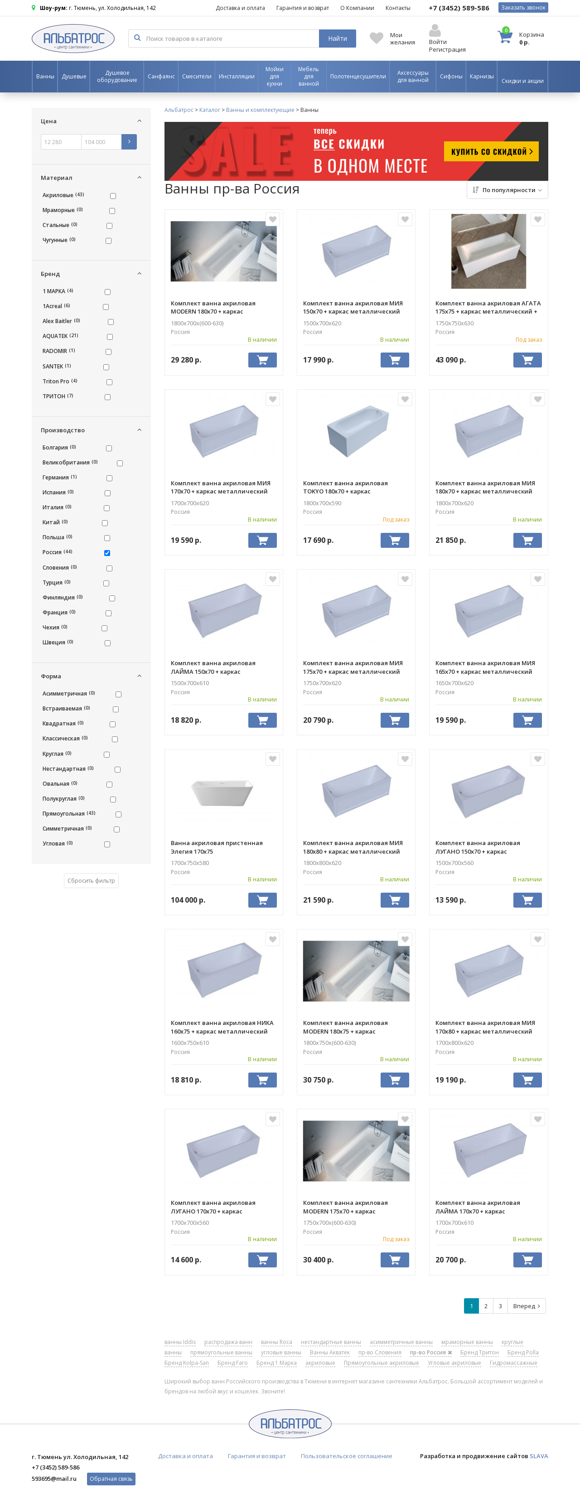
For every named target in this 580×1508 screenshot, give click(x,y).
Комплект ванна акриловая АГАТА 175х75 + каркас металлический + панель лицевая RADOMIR (488, 307)
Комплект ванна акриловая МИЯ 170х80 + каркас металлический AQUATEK (485, 1027)
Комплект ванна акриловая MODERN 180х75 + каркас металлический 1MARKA (345, 1027)
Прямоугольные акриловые (381, 1363)
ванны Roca (276, 1342)
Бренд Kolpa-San (186, 1363)
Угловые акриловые (454, 1363)
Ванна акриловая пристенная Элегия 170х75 (217, 847)
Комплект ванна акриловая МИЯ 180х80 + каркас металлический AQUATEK (353, 847)
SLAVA (539, 1456)
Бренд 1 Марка (276, 1363)
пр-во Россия (431, 1352)
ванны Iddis (180, 1342)
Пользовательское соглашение (346, 1456)
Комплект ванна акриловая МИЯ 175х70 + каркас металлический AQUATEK (353, 667)
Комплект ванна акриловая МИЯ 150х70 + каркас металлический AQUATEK (353, 307)
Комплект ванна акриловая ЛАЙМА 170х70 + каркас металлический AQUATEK (477, 1207)
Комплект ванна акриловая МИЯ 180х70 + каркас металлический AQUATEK (485, 487)
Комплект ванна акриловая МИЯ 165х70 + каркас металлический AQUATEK (485, 667)
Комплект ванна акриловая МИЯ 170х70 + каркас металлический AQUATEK (221, 487)
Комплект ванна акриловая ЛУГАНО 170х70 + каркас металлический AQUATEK (213, 1207)
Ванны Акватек (330, 1352)
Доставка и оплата (240, 8)
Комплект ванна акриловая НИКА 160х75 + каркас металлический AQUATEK (222, 1027)
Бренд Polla (523, 1352)
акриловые (320, 1363)
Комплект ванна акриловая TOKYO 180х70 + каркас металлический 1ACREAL (345, 487)
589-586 (459, 7)
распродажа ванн (228, 1342)
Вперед (526, 1306)
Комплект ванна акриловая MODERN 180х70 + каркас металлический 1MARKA (213, 307)
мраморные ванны (467, 1342)
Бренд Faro (233, 1363)
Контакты (398, 8)
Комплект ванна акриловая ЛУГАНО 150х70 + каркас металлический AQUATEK (477, 847)
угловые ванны (281, 1352)
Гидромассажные (513, 1363)
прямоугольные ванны (221, 1352)
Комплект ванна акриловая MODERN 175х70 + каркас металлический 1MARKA (345, 1207)
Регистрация (447, 49)
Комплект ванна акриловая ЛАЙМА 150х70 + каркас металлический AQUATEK (213, 667)
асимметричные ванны (401, 1342)
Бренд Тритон (479, 1352)
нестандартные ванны (331, 1342)
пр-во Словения (379, 1352)
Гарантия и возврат (302, 8)
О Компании (357, 8)
